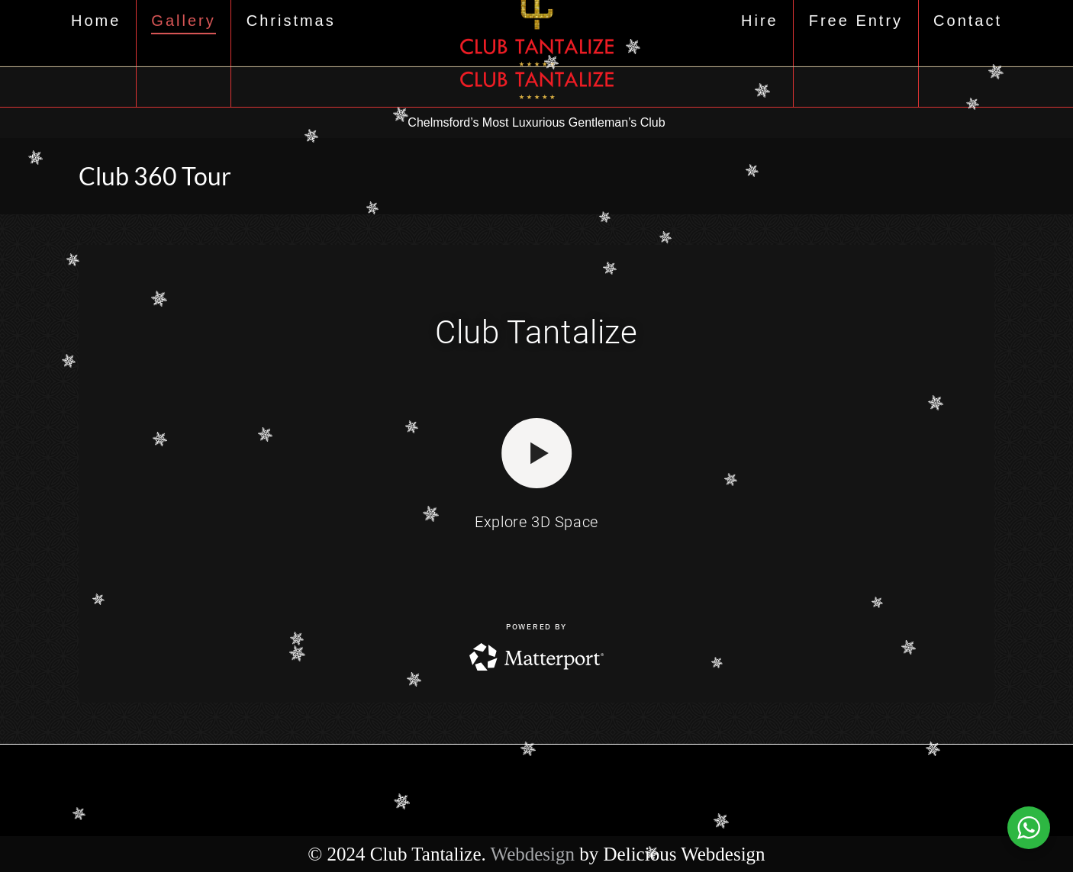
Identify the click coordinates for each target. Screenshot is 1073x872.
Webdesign (533, 854)
